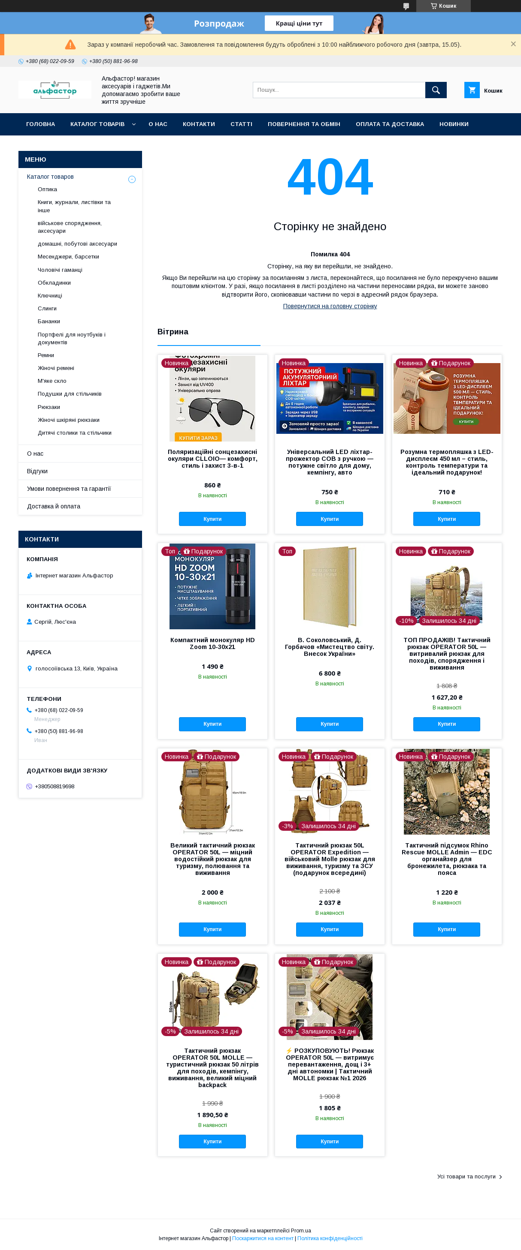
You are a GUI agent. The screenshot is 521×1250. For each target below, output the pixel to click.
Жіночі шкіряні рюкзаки (69, 420)
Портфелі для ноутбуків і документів (72, 338)
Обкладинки (54, 282)
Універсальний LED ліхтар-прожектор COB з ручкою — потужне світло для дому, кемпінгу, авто (329, 462)
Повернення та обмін (304, 124)
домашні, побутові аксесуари (77, 243)
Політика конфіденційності (330, 1238)
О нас (157, 124)
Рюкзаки (49, 407)
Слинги (47, 308)
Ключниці (50, 295)
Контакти (199, 124)
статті (241, 124)
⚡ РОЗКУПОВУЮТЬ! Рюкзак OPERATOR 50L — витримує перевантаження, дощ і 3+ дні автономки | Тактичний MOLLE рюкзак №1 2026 (329, 1064)
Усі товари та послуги (466, 1176)
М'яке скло (52, 381)
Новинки (454, 124)
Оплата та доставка (390, 124)
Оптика (47, 189)
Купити (212, 519)
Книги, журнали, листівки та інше (74, 206)
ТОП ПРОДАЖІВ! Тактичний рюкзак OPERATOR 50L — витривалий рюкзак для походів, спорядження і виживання (447, 654)
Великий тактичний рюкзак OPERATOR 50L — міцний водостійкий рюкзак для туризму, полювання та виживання (212, 859)
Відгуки (37, 471)
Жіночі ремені (56, 368)
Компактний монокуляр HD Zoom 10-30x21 (212, 643)
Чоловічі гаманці (60, 270)
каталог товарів (97, 124)
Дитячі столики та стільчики (75, 433)
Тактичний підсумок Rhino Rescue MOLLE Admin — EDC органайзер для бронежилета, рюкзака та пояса (447, 859)
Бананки (49, 321)
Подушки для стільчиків (70, 394)
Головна (40, 124)
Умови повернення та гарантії (69, 488)
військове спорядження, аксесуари (70, 227)
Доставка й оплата (53, 506)
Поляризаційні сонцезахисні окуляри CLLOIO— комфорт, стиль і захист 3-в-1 (212, 458)
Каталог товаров (50, 176)
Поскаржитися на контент (263, 1238)
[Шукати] (436, 90)
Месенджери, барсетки (68, 256)
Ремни (46, 355)
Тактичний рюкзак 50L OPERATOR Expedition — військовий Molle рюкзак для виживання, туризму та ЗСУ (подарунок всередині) (330, 859)
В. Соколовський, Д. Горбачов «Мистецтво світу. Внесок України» (329, 647)
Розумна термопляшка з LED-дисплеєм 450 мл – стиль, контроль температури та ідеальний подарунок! (447, 462)
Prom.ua (301, 1231)
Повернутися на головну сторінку (330, 306)
